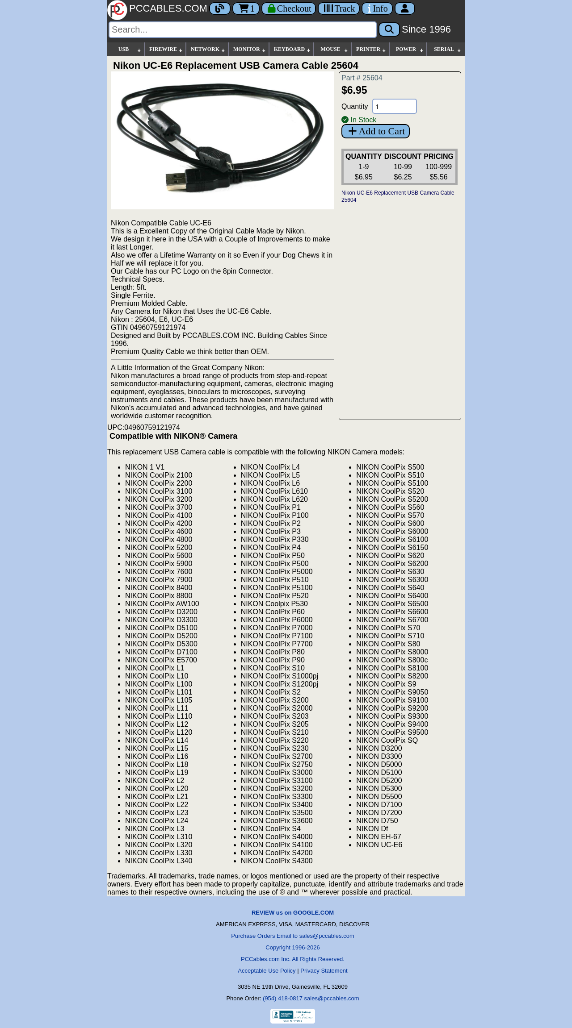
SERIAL (448, 49)
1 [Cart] (246, 8)
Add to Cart (375, 131)
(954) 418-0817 (283, 998)
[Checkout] (288, 8)
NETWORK (208, 49)
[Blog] (220, 8)
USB (130, 49)
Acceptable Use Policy (266, 970)
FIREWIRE (166, 49)
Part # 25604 (362, 78)
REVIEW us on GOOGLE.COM (293, 912)
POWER (410, 49)
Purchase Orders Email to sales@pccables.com (292, 935)
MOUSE (335, 49)
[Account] (405, 8)
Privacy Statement (324, 970)
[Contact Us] (377, 8)
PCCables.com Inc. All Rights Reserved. (293, 959)
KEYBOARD (292, 49)
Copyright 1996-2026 (292, 947)
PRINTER (371, 49)
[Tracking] (339, 8)
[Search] (243, 29)
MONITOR (249, 49)
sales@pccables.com (331, 998)
